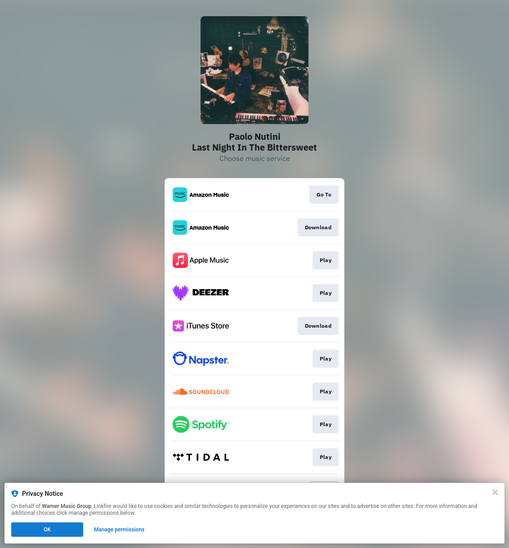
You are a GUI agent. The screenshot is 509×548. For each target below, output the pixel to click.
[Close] (495, 492)
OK (47, 529)
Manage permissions (119, 529)
